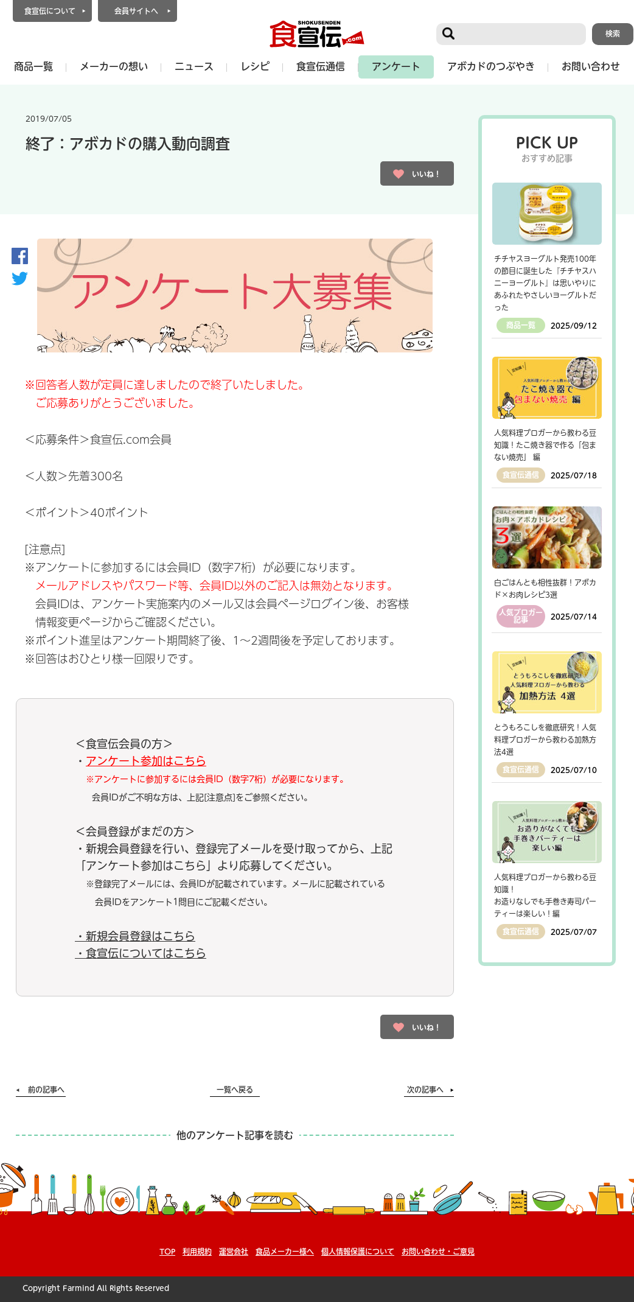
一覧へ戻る (235, 1089)
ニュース (194, 66)
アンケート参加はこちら (146, 760)
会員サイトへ (136, 11)
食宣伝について (49, 11)
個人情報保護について (357, 1251)
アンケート (396, 66)
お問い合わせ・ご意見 (438, 1251)
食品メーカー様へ (285, 1251)
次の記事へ (425, 1089)
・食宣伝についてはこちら (140, 953)
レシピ (255, 66)
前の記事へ (46, 1089)
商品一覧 (33, 66)
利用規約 (197, 1251)
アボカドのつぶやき (491, 66)
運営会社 (233, 1251)
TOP (167, 1251)
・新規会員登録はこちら (135, 936)
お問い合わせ (591, 66)
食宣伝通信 (320, 66)
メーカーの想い (114, 66)
